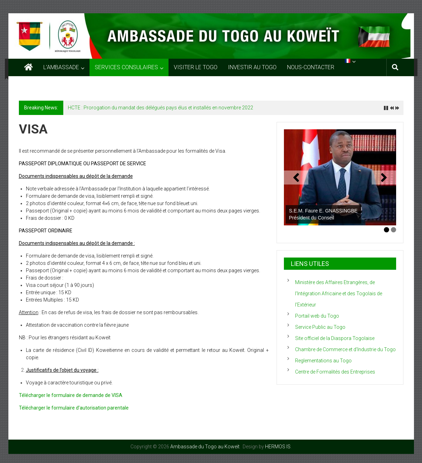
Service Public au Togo (320, 327)
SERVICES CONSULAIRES (126, 67)
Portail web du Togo (317, 316)
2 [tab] (393, 229)
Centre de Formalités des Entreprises (335, 372)
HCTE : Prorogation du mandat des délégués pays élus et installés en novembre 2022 (160, 107)
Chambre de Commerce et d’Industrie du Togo (345, 349)
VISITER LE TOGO (195, 67)
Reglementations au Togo (323, 360)
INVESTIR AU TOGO (252, 67)
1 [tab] (386, 229)
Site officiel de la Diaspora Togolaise (334, 338)
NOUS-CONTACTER (310, 67)
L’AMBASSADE (61, 67)
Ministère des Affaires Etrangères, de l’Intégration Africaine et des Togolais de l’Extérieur (338, 294)
